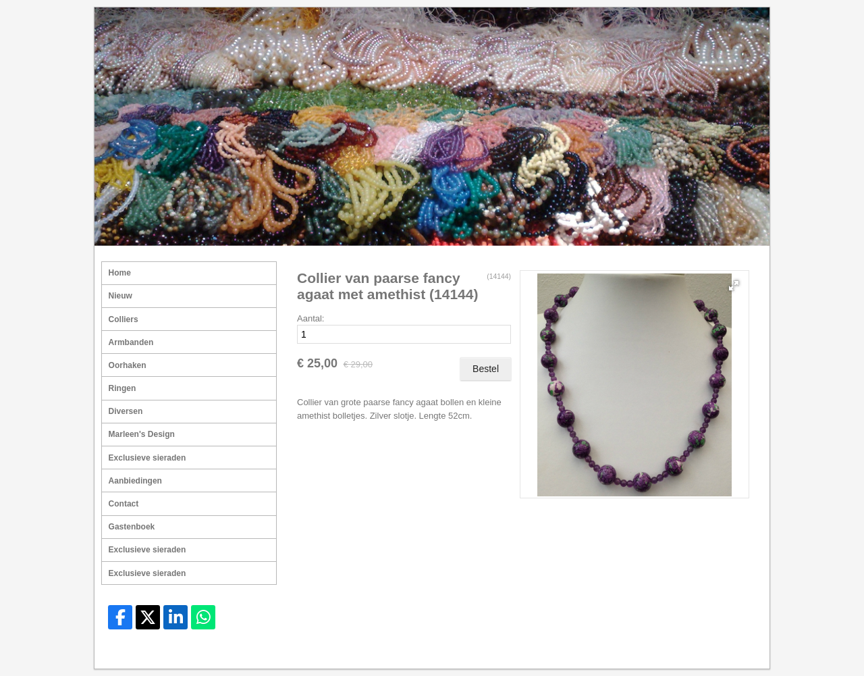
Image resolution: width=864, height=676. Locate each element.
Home (120, 273)
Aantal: (310, 318)
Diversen (126, 411)
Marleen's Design (142, 434)
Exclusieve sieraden (147, 458)
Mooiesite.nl (734, 653)
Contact (124, 504)
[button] (734, 285)
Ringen (122, 388)
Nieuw (120, 296)
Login (691, 653)
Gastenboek (132, 526)
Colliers (123, 319)
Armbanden (131, 342)
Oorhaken (127, 365)
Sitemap (655, 653)
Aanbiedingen (135, 481)
